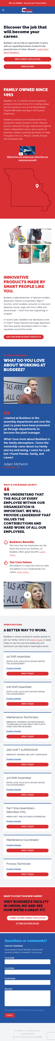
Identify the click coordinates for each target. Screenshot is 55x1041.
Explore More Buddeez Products (23, 337)
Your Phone (10, 979)
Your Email (10, 968)
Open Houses (27, 66)
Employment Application (27, 59)
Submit (10, 1015)
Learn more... (23, 572)
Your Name (10, 958)
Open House (36, 640)
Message (9, 989)
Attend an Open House (27, 923)
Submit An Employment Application (27, 918)
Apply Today (27, 673)
